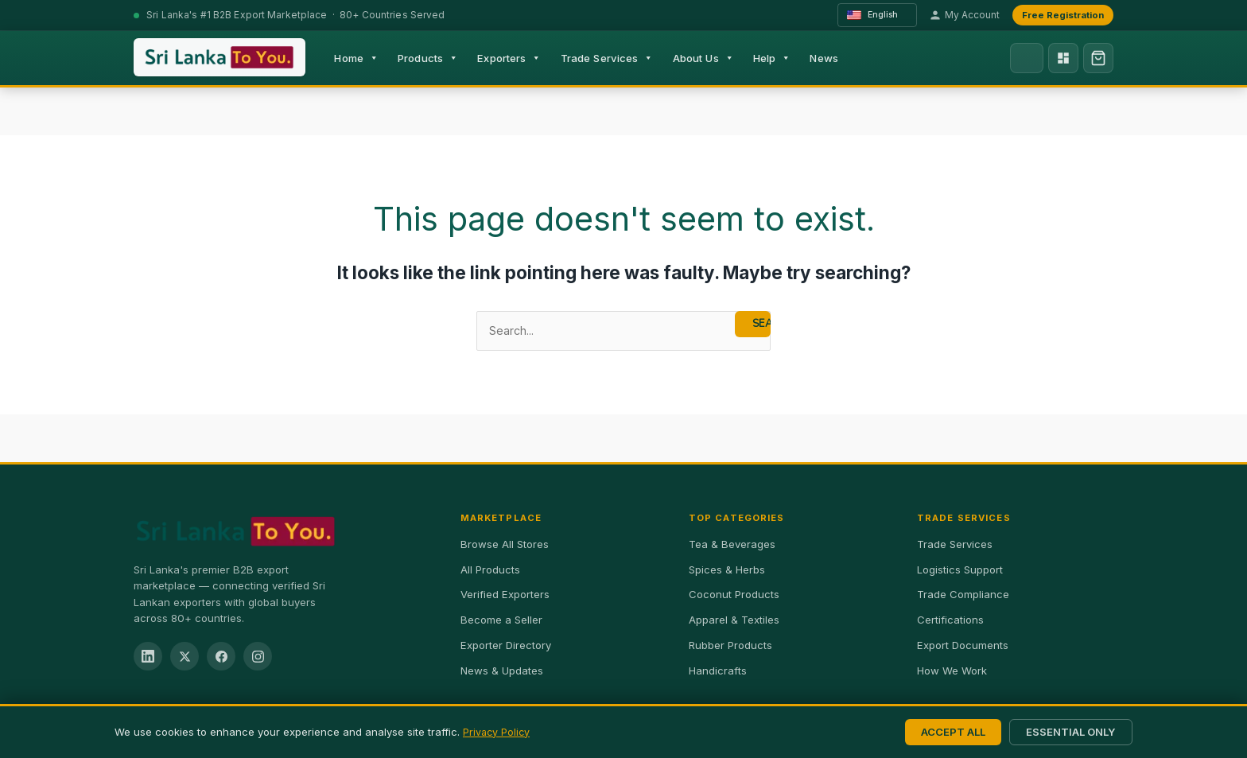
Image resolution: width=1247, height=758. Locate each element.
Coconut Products (734, 595)
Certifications (950, 620)
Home (356, 58)
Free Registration (1063, 15)
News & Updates (501, 671)
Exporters (509, 58)
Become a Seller (501, 620)
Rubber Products (730, 645)
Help (772, 58)
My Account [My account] (965, 15)
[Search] (1026, 58)
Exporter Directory (505, 645)
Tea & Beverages (732, 544)
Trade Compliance (963, 595)
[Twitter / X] (184, 657)
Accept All (953, 731)
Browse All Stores (504, 544)
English (873, 15)
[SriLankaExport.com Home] (281, 532)
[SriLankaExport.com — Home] (219, 58)
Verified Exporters (505, 595)
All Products (490, 570)
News (824, 58)
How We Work (952, 671)
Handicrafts (718, 671)
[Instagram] (257, 657)
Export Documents (962, 645)
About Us (703, 58)
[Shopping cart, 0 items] (1098, 58)
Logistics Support (960, 570)
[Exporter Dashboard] (1063, 58)
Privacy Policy (497, 731)
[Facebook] (221, 657)
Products (428, 58)
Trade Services (607, 58)
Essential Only (1071, 731)
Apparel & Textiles (734, 620)
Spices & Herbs (727, 570)
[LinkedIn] (148, 657)
